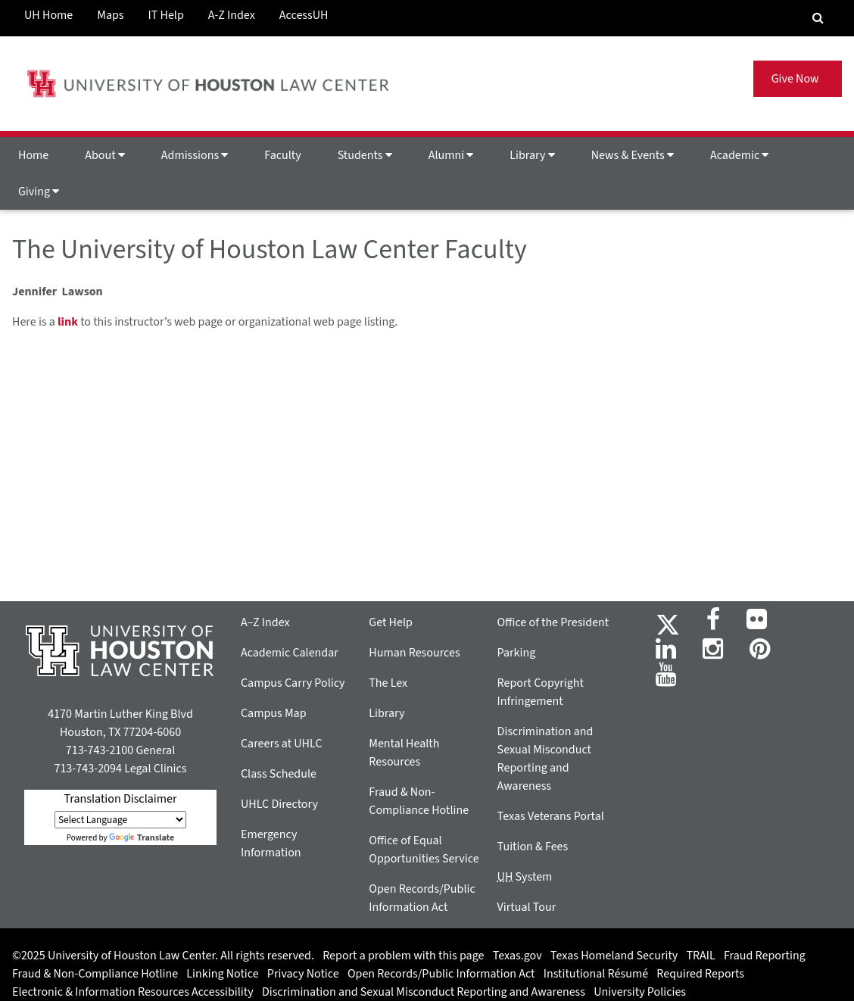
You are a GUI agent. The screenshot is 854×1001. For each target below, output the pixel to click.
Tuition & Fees (533, 846)
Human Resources (414, 652)
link (68, 321)
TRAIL (701, 955)
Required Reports (700, 973)
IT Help (166, 15)
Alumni (451, 155)
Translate (141, 837)
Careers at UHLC (282, 743)
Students (365, 155)
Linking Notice (222, 973)
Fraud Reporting (765, 955)
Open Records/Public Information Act (441, 973)
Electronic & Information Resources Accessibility (133, 992)
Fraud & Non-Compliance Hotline (95, 973)
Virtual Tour (526, 907)
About (105, 155)
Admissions (194, 155)
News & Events (632, 155)
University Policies (640, 992)
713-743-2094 (87, 768)
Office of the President (553, 622)
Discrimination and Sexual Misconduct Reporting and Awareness (423, 992)
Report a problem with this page (403, 955)
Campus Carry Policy (293, 683)
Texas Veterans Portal (550, 816)
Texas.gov (517, 955)
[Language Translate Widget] (120, 819)
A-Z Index (231, 15)
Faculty (282, 155)
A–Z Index (265, 622)
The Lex (388, 683)
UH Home (48, 15)
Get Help (391, 622)
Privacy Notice (303, 973)
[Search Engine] (818, 18)
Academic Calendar (289, 652)
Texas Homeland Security (614, 955)
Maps (110, 15)
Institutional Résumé (596, 973)
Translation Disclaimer (120, 799)
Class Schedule (278, 774)
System (525, 876)
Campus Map (274, 713)
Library (532, 155)
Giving (38, 191)
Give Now (797, 78)
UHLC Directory (279, 804)
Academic (739, 155)
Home (33, 155)
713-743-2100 (99, 750)
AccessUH (304, 15)
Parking (516, 652)
